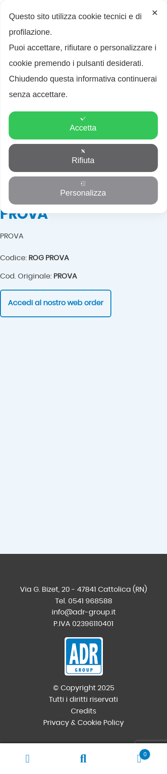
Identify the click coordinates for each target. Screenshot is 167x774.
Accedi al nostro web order (55, 303)
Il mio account (28, 759)
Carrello (131, 752)
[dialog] (83, 106)
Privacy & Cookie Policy (83, 722)
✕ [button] (154, 12)
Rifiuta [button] (83, 156)
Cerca (83, 759)
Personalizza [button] (83, 189)
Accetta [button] (82, 124)
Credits (83, 711)
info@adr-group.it (84, 612)
